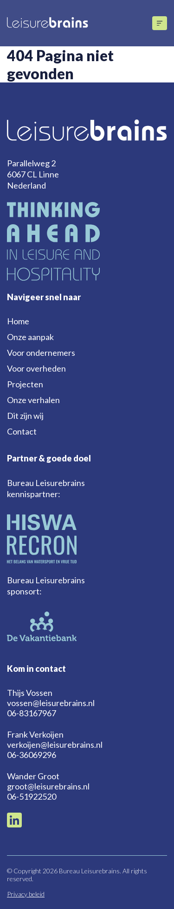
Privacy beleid (26, 894)
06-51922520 (31, 796)
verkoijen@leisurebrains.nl (55, 744)
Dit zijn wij (25, 415)
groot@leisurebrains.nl (48, 786)
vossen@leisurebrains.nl (51, 703)
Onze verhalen (33, 400)
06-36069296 (31, 755)
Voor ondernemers (41, 352)
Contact (22, 431)
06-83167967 (31, 713)
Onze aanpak (30, 337)
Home (18, 321)
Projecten (25, 384)
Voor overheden (36, 368)
